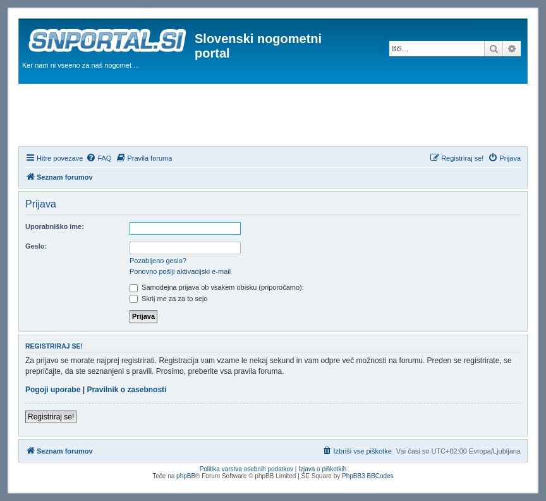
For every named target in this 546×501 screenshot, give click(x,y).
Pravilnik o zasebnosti (126, 389)
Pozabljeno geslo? (158, 260)
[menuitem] (98, 158)
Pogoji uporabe (52, 389)
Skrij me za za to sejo (169, 298)
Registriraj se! (51, 416)
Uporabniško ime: (54, 226)
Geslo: (36, 246)
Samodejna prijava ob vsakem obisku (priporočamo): (217, 287)
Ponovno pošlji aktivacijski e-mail (180, 271)
